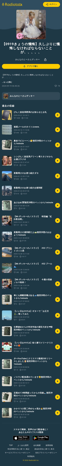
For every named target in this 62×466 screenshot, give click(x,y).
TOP (11, 445)
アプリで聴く (31, 66)
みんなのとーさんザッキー (27, 59)
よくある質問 (23, 445)
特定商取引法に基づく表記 (18, 449)
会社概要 (37, 445)
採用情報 (49, 445)
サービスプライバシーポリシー (17, 453)
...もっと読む (7, 82)
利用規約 (31, 456)
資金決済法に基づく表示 (44, 449)
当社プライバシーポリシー (46, 453)
